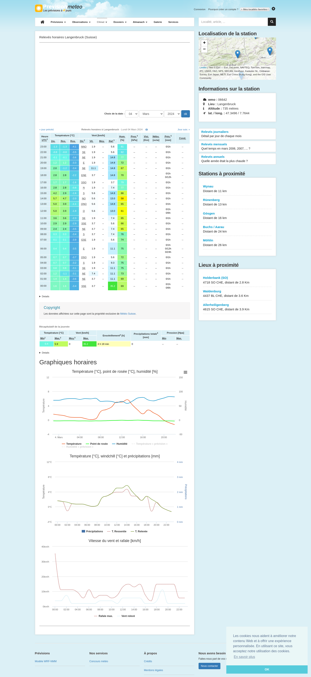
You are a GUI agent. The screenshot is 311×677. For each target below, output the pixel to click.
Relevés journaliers (237, 134)
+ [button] (204, 43)
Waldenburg (237, 293)
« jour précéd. (46, 129)
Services (173, 22)
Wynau (237, 188)
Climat (102, 22)
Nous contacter (209, 666)
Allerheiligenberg (237, 307)
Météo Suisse (128, 313)
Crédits (148, 661)
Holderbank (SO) (237, 280)
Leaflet (203, 67)
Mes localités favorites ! (255, 9)
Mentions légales (153, 670)
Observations (81, 22)
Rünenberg (237, 202)
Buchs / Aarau (237, 229)
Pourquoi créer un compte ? (223, 9)
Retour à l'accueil (60, 8)
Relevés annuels (237, 159)
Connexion (199, 9)
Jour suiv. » (184, 129)
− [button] (204, 49)
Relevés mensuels (237, 147)
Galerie (158, 22)
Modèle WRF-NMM (46, 661)
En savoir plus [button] (244, 657)
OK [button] (267, 669)
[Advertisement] (114, 76)
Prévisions (58, 22)
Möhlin (237, 242)
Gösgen (237, 216)
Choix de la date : (114, 113)
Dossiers (120, 22)
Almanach (140, 22)
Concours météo (98, 661)
